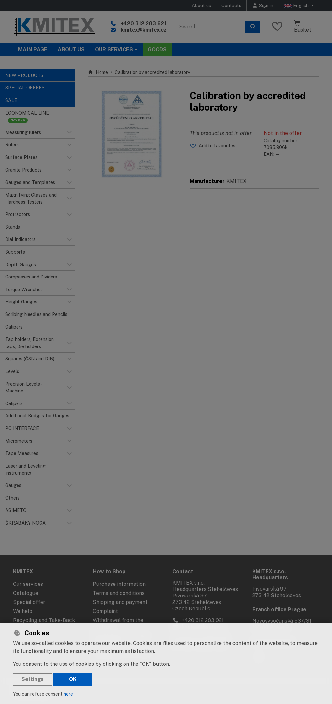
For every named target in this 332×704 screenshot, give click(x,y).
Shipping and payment (120, 602)
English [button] (297, 5)
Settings (32, 679)
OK (73, 679)
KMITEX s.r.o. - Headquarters (270, 574)
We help (22, 611)
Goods (157, 49)
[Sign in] (263, 5)
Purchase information (119, 584)
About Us (71, 49)
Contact (182, 571)
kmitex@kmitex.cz (144, 30)
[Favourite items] (277, 26)
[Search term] (210, 27)
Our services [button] (114, 49)
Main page (32, 49)
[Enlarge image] (132, 134)
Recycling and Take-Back (44, 620)
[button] (69, 132)
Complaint (105, 611)
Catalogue (25, 593)
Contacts (231, 5)
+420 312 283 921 (143, 23)
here (68, 694)
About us (201, 5)
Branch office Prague (279, 610)
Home (98, 72)
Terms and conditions (119, 593)
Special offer (29, 602)
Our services (28, 584)
